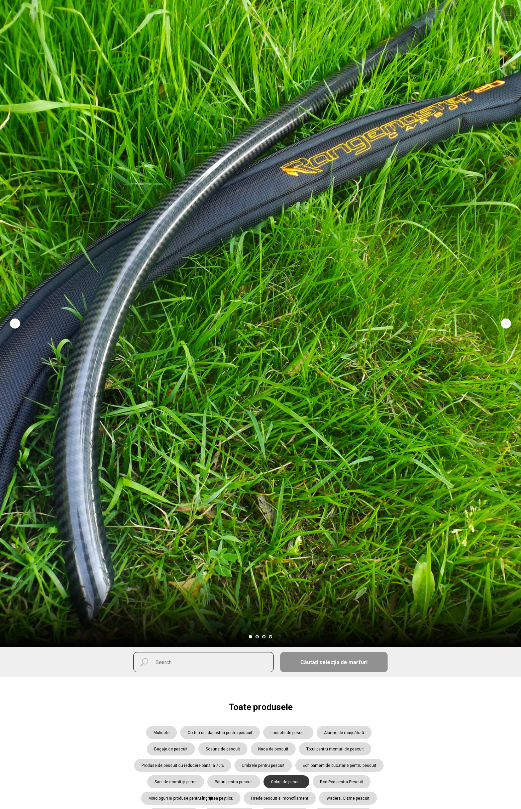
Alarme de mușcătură (344, 732)
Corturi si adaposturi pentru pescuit (220, 732)
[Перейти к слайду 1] (250, 636)
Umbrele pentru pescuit (263, 765)
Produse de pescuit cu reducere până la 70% (182, 765)
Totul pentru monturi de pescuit (335, 749)
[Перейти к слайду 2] (257, 636)
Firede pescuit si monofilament (279, 798)
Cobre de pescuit (286, 782)
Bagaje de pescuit (171, 749)
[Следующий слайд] (506, 300)
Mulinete (161, 732)
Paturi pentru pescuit (234, 782)
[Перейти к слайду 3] (264, 636)
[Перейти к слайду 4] (270, 636)
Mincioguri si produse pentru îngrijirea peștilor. (190, 798)
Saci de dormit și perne (175, 782)
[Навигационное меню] (508, 13)
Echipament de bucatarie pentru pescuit (339, 765)
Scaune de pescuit (223, 749)
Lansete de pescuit (288, 732)
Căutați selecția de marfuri (334, 662)
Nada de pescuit (273, 749)
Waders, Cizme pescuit (348, 798)
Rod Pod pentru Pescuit (341, 782)
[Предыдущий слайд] (15, 300)
